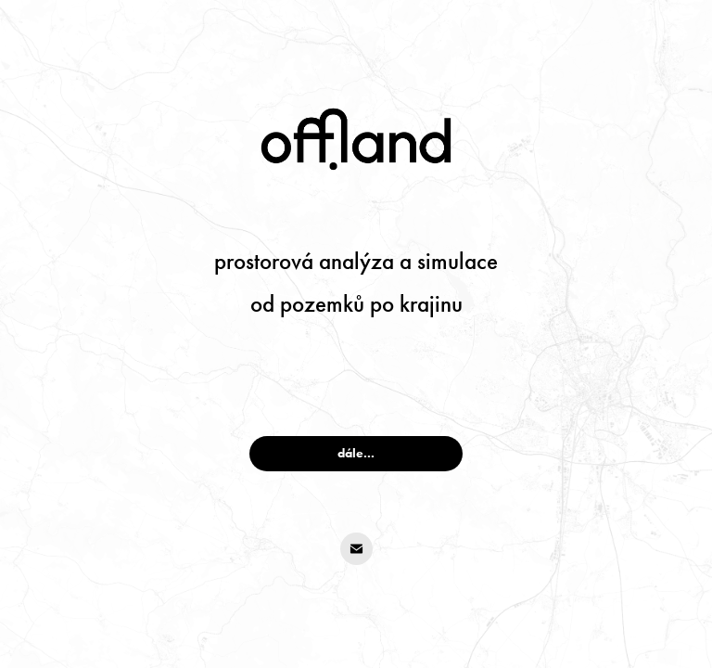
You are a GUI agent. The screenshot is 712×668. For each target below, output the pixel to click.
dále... (356, 453)
